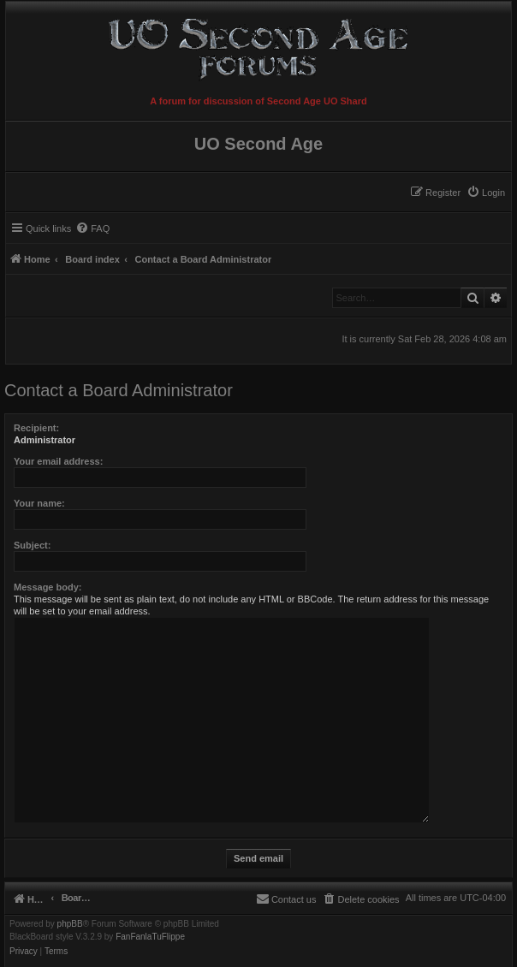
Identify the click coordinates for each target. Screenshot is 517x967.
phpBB (70, 924)
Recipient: (36, 428)
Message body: (47, 587)
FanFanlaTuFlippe (150, 937)
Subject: (32, 545)
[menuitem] (485, 192)
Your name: (39, 503)
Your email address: (58, 461)
